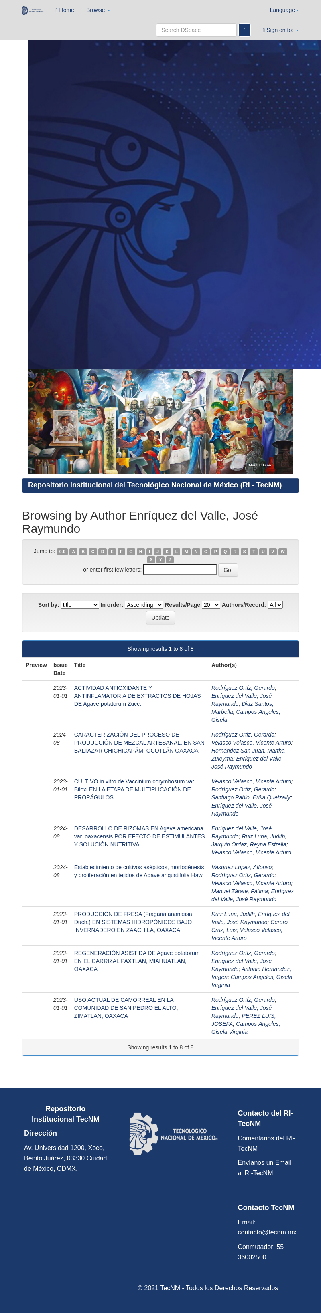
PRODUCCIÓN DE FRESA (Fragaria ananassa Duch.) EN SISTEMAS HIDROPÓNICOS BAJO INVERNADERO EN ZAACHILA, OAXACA (133, 922)
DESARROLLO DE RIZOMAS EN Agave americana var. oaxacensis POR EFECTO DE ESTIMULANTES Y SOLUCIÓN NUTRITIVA (139, 836)
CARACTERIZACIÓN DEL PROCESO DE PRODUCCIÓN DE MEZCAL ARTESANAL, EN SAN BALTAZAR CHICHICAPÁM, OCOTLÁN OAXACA (139, 742)
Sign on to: (281, 30)
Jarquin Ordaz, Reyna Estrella (248, 844)
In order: (112, 605)
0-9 (62, 551)
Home (65, 10)
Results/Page (182, 605)
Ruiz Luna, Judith (263, 836)
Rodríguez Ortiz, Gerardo (242, 734)
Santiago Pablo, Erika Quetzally (251, 797)
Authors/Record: (244, 605)
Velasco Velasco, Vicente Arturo (251, 742)
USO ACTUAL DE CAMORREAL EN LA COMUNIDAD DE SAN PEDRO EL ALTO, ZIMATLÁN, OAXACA (126, 1008)
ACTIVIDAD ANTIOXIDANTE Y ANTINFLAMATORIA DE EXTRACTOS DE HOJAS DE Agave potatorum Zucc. (137, 696)
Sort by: (48, 605)
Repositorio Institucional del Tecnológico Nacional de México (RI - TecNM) (155, 485)
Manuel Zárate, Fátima (239, 891)
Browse (98, 10)
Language (284, 10)
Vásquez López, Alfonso (241, 867)
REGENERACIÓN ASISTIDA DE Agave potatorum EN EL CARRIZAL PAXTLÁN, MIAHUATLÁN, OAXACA (137, 961)
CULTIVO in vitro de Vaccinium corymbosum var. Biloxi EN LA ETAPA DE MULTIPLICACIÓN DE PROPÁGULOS (134, 789)
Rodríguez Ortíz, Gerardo (243, 688)
